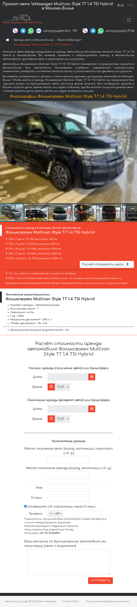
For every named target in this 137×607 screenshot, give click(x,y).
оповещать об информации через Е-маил (59, 506)
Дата (37, 377)
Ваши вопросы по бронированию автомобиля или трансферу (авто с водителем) (65, 544)
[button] (134, 152)
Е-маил (36, 497)
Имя (39, 487)
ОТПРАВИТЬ (100, 580)
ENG (130, 5)
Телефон (35, 513)
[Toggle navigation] (129, 20)
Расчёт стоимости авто (106, 264)
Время (37, 387)
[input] (68, 376)
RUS (120, 5)
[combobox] (55, 513)
